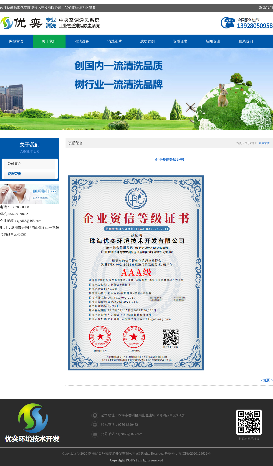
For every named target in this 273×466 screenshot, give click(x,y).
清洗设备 (82, 41)
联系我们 (266, 8)
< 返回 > (266, 380)
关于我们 (49, 41)
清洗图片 (114, 41)
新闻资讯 (213, 41)
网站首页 (16, 41)
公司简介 (14, 163)
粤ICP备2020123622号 (194, 453)
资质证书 (180, 41)
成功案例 (147, 41)
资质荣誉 (14, 174)
